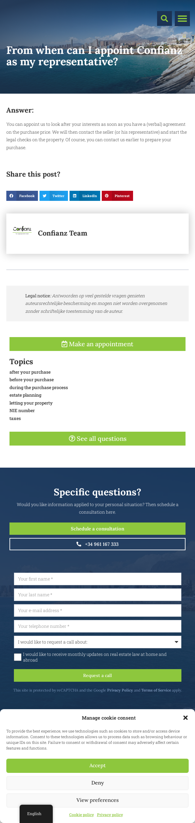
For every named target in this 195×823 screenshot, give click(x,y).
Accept (97, 765)
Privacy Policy (142, 690)
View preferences (97, 800)
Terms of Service (178, 690)
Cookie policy (81, 814)
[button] (185, 718)
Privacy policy (110, 814)
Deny (97, 783)
